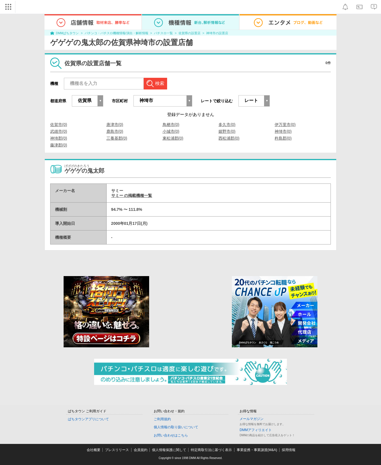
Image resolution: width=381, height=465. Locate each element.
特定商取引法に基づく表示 (211, 450)
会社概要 (93, 450)
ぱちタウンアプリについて (88, 419)
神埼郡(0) (58, 138)
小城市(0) (171, 131)
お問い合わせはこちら (171, 435)
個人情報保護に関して (169, 450)
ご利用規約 (162, 419)
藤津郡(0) (58, 145)
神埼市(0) (283, 131)
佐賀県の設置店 (189, 33)
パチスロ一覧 (163, 33)
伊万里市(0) (285, 125)
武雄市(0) (58, 131)
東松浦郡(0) (173, 138)
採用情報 (288, 450)
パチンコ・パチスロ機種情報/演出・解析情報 (116, 33)
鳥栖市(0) (171, 125)
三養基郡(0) (116, 138)
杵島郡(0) (283, 138)
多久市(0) (226, 125)
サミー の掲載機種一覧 (131, 195)
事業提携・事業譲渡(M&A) (257, 450)
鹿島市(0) (114, 131)
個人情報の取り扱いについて (176, 427)
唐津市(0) (114, 125)
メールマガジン (252, 419)
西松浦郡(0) (228, 138)
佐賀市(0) (58, 125)
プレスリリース (117, 450)
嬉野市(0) (226, 131)
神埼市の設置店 (217, 33)
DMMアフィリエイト (256, 430)
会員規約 (140, 450)
